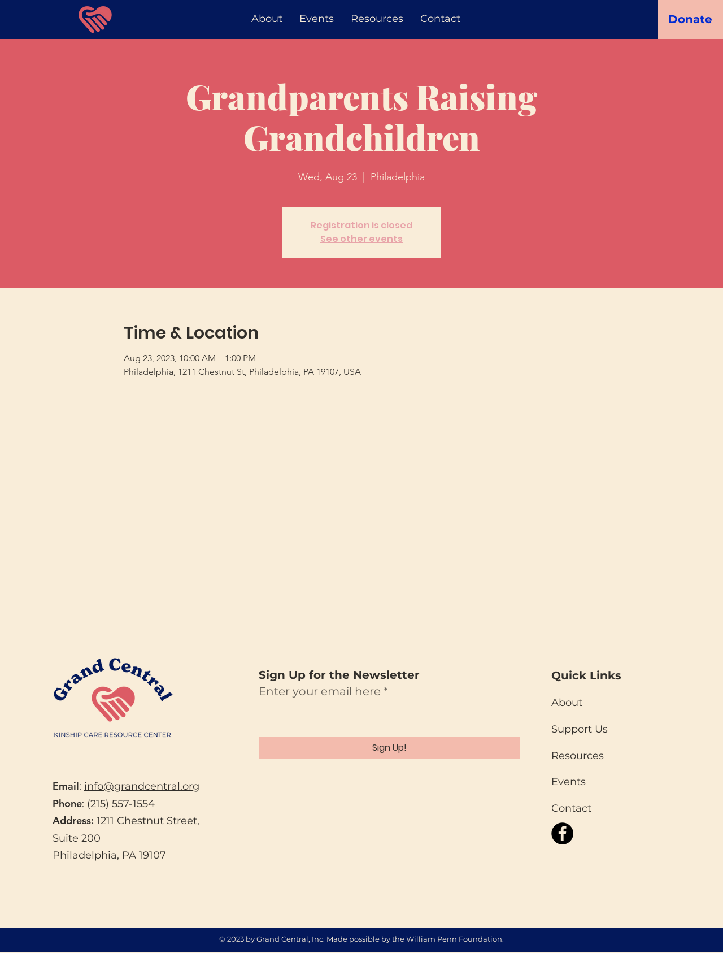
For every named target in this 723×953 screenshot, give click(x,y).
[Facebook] (562, 833)
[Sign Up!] (389, 748)
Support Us (579, 729)
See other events (361, 238)
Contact (571, 808)
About (566, 702)
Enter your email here (320, 691)
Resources (577, 756)
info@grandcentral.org (141, 786)
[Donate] (690, 19)
